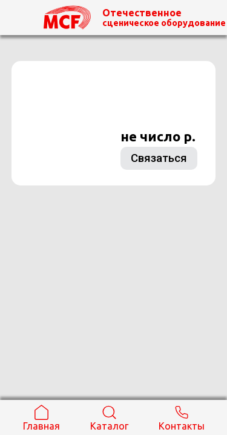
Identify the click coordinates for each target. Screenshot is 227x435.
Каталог (109, 417)
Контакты (182, 417)
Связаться (159, 158)
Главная (41, 417)
